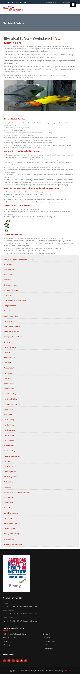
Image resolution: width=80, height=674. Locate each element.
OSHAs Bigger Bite (10, 477)
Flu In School (8, 373)
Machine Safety (9, 446)
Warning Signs (9, 539)
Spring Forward (9, 529)
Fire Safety (7, 363)
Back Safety (8, 275)
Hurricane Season (10, 430)
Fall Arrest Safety (10, 347)
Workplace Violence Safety (13, 544)
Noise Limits (8, 466)
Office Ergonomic (10, 472)
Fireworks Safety (10, 368)
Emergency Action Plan (12, 326)
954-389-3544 (10, 614)
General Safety (9, 389)
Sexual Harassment (11, 513)
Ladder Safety (9, 435)
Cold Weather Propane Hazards (15, 300)
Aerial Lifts (8, 264)
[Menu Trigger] (73, 4)
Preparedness (9, 497)
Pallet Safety (8, 482)
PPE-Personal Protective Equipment (16, 492)
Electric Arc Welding (11, 316)
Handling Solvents (10, 404)
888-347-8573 (52, 2)
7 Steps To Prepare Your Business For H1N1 (19, 259)
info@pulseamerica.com (68, 2)
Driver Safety (8, 311)
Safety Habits (8, 503)
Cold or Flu (8, 295)
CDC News (46, 638)
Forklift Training (10, 638)
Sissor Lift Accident (10, 523)
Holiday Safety (9, 420)
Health (6, 641)
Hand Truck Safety (10, 399)
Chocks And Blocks (10, 285)
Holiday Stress (9, 425)
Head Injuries (8, 409)
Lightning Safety (9, 440)
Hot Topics (46, 645)
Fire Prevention (9, 357)
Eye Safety (7, 342)
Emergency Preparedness (13, 337)
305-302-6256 (10, 607)
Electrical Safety (9, 321)
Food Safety (8, 378)
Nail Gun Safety (9, 451)
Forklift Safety (9, 383)
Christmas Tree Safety (11, 290)
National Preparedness (12, 456)
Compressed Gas (10, 306)
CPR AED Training (49, 641)
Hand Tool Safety (10, 394)
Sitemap (7, 645)
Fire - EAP (7, 352)
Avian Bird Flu (9, 269)
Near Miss (7, 461)
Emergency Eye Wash (11, 332)
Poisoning (7, 487)
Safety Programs (10, 508)
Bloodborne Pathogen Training (15, 634)
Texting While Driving (11, 534)
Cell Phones (8, 280)
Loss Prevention (48, 648)
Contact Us (46, 634)
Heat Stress (8, 415)
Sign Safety (8, 518)
